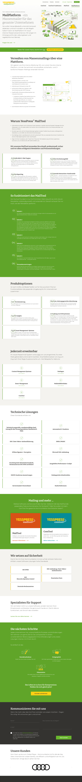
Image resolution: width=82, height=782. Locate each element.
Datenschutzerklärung (27, 729)
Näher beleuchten (49, 536)
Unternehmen (45, 1)
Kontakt (77, 1)
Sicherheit (57, 1)
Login (65, 1)
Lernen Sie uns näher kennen (20, 612)
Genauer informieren (18, 536)
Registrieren (69, 1)
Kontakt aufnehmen (41, 690)
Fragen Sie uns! (7, 42)
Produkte (52, 1)
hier (44, 49)
